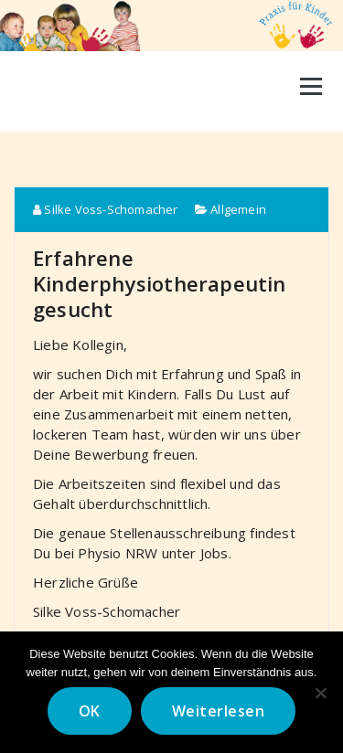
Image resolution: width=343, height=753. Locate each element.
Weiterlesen (218, 711)
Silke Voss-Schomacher (105, 209)
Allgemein (238, 209)
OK (90, 711)
